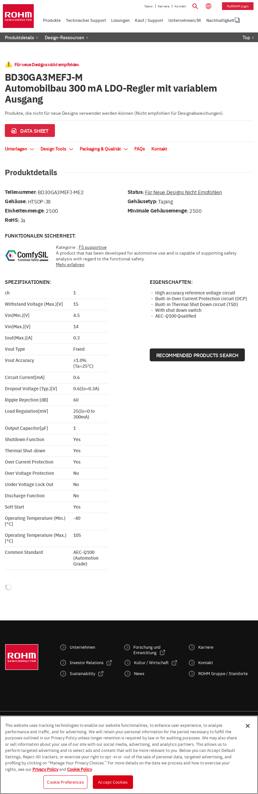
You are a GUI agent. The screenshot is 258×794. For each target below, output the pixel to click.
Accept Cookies (113, 782)
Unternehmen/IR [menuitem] (184, 20)
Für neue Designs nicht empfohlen (183, 191)
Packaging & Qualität (104, 148)
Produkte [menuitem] (52, 20)
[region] (129, 755)
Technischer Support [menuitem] (86, 20)
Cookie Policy (79, 769)
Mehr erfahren (70, 264)
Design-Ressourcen (64, 37)
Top (246, 37)
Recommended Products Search (197, 354)
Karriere (163, 6)
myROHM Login (238, 6)
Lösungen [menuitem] (120, 20)
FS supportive (93, 247)
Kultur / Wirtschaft (151, 662)
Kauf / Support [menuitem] (149, 20)
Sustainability (82, 673)
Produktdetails (19, 37)
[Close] (248, 726)
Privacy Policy (45, 769)
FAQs (139, 148)
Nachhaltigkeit (220, 20)
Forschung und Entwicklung (147, 649)
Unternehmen (82, 647)
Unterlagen (19, 148)
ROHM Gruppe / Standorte (223, 673)
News (149, 6)
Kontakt (180, 6)
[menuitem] (220, 20)
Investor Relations (86, 662)
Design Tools (56, 148)
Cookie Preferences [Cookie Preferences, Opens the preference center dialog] (65, 782)
